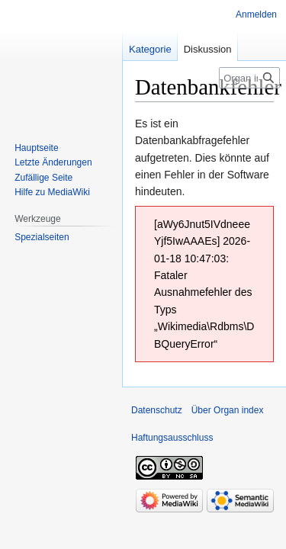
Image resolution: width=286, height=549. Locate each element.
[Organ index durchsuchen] (249, 77)
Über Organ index (227, 410)
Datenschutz (156, 410)
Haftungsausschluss (172, 437)
